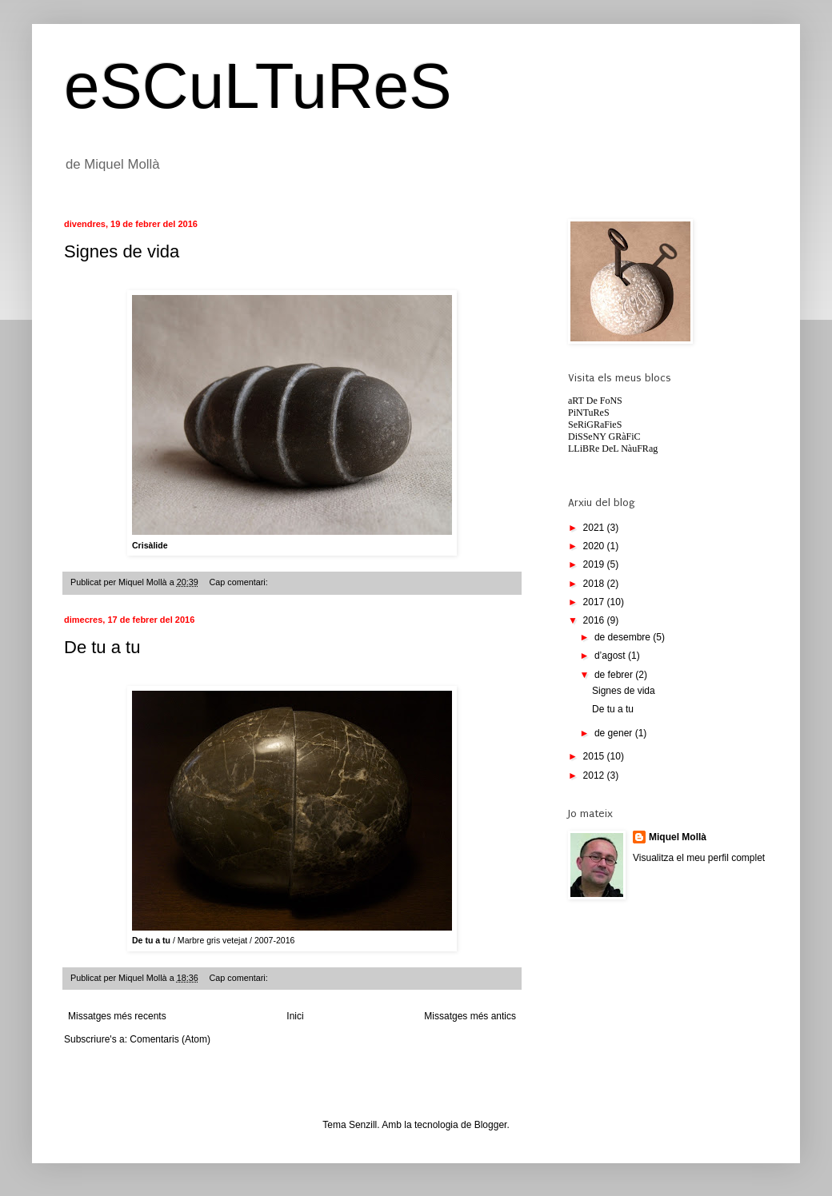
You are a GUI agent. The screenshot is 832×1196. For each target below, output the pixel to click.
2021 (595, 527)
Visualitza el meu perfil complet (699, 857)
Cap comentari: (239, 582)
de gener (614, 733)
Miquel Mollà (677, 837)
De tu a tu (102, 647)
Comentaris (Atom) (170, 1039)
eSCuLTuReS (258, 86)
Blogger (490, 1124)
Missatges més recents (117, 1016)
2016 (595, 620)
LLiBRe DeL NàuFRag (613, 448)
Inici (294, 1016)
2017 (595, 602)
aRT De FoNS (595, 400)
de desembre (623, 637)
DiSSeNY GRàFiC (604, 436)
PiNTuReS (589, 412)
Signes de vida (121, 251)
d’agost (611, 655)
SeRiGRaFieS (595, 424)
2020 (595, 546)
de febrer (614, 674)
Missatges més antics (470, 1016)
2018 (595, 583)
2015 (595, 756)
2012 (595, 775)
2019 (595, 564)
